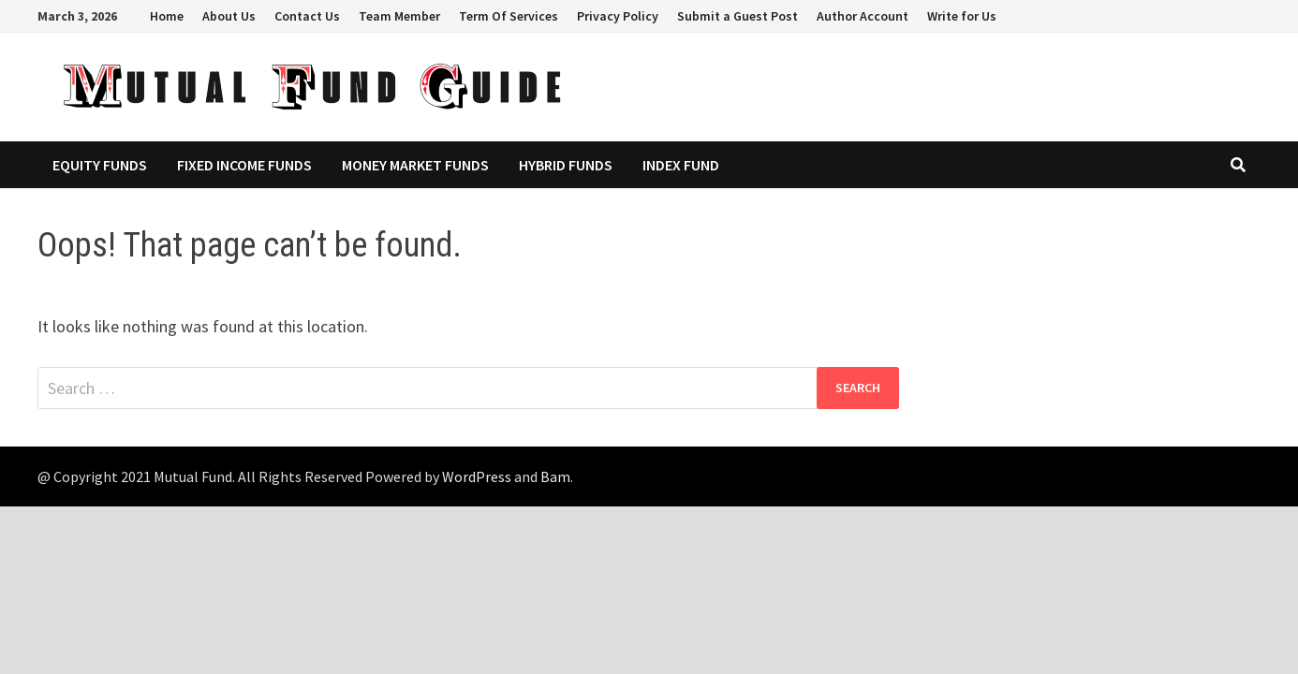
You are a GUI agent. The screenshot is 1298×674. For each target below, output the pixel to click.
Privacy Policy (617, 15)
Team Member (399, 15)
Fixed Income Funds (244, 164)
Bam (555, 476)
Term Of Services (508, 15)
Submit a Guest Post (737, 15)
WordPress (476, 476)
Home (167, 15)
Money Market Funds (415, 164)
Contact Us (307, 15)
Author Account (862, 15)
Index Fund (680, 164)
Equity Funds (99, 164)
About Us (229, 15)
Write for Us (961, 15)
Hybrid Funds (565, 164)
